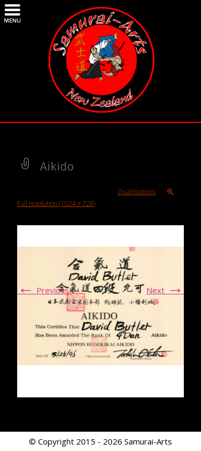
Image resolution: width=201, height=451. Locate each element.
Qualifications (136, 191)
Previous (43, 290)
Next (165, 290)
